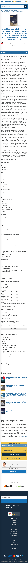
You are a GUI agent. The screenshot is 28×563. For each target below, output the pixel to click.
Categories (14, 529)
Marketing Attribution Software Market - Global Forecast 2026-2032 (16, 378)
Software (19, 367)
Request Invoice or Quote (14, 458)
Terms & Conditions (19, 559)
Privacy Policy (12, 559)
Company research (14, 531)
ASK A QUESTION (14, 471)
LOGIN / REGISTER (14, 544)
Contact (14, 540)
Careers (14, 522)
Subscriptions (14, 535)
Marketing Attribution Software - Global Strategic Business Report (15, 386)
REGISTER (14, 501)
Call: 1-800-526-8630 (14, 468)
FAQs (14, 542)
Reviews (14, 524)
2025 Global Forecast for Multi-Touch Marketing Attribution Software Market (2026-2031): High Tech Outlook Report (16, 402)
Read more (14, 328)
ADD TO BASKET (14, 455)
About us (14, 520)
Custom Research (14, 533)
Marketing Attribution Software (8, 367)
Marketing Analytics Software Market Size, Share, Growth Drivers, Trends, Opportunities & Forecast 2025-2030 (16, 410)
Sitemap (7, 559)
